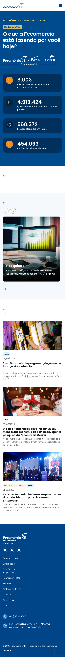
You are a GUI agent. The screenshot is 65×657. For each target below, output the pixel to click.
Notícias (7, 583)
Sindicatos (9, 563)
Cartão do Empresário (9, 571)
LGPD (5, 605)
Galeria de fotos (12, 589)
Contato (8, 594)
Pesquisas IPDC (11, 578)
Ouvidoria (8, 600)
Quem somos (10, 558)
